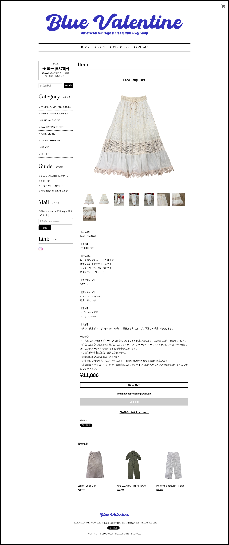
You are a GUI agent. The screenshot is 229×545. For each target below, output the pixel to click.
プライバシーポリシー (52, 185)
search (68, 85)
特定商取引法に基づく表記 (54, 191)
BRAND (45, 147)
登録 (45, 227)
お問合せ (45, 181)
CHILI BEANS (48, 133)
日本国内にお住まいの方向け (134, 412)
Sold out (134, 402)
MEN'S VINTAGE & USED (54, 113)
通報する (83, 420)
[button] (120, 48)
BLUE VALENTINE (50, 120)
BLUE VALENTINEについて (55, 176)
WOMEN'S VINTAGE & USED (56, 107)
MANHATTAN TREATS (52, 127)
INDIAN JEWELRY (50, 140)
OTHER (45, 154)
